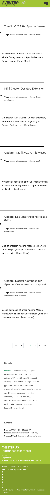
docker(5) (27, 397)
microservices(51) (21, 370)
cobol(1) (19, 404)
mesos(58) (8, 370)
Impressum (6, 458)
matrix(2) (33, 400)
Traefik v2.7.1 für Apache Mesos (24, 26)
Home (4, 455)
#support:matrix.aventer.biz (29, 436)
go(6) (33, 370)
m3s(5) (17, 389)
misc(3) (26, 378)
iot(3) (29, 382)
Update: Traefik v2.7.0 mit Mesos (25, 152)
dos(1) (21, 374)
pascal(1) (28, 404)
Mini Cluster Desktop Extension (24, 88)
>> (45, 345)
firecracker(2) (10, 400)
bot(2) (6, 404)
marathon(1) (28, 385)
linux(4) (36, 382)
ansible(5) (8, 382)
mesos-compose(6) (19, 393)
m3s (37, 228)
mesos (12, 35)
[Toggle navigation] (35, 3)
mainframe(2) (22, 400)
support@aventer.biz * (20, 433)
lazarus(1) (8, 408)
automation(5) (20, 382)
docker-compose (19, 296)
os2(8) (19, 378)
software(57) (9, 378)
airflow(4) (18, 385)
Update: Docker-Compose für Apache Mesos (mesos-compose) (25, 282)
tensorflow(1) (19, 408)
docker (38, 97)
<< (15, 345)
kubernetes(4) (27, 389)
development (9, 100)
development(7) (10, 374)
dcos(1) (18, 397)
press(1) (34, 378)
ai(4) (12, 404)
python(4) (8, 385)
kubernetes (9, 232)
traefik (38, 35)
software (31, 35)
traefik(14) (8, 389)
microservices (21, 35)
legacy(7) (29, 374)
